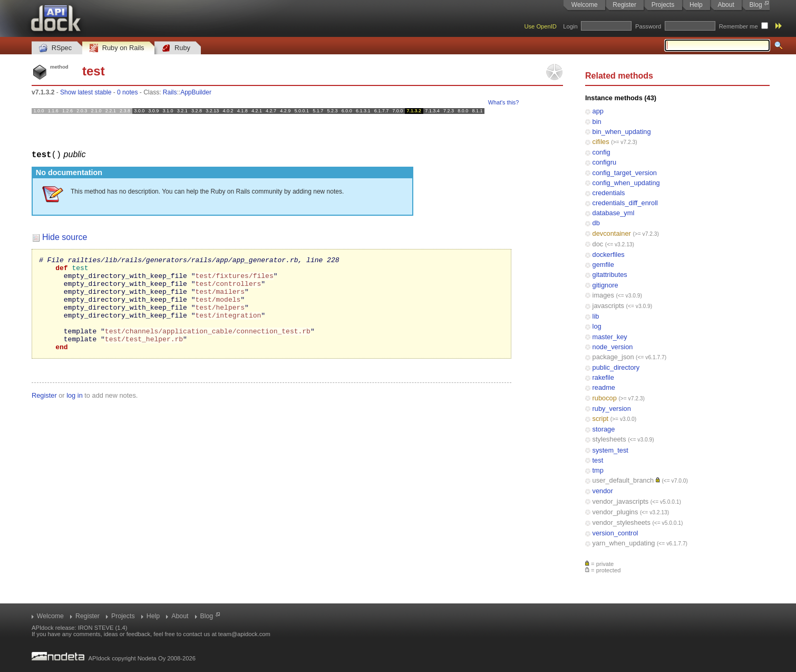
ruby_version (612, 408)
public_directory (616, 367)
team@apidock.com (244, 634)
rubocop (605, 398)
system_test (610, 450)
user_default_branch (623, 480)
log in (74, 414)
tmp (598, 470)
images (603, 295)
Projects (663, 4)
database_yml (614, 213)
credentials (609, 193)
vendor (603, 491)
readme (604, 387)
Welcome (584, 4)
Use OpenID (540, 26)
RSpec (55, 48)
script (601, 419)
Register (624, 4)
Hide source (64, 236)
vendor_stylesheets (622, 522)
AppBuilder (195, 92)
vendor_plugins (615, 512)
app (598, 111)
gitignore (605, 285)
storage (604, 429)
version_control (615, 533)
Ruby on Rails (117, 48)
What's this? (503, 102)
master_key (610, 337)
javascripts (608, 306)
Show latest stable (85, 92)
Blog (756, 4)
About (725, 4)
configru (605, 162)
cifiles (601, 142)
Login (570, 26)
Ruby (176, 48)
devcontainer (612, 233)
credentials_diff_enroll (625, 203)
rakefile (603, 377)
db (596, 223)
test (598, 460)
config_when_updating (626, 183)
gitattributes (610, 275)
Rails (170, 92)
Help (696, 4)
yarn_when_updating (624, 543)
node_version (613, 347)
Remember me (738, 26)
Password (648, 26)
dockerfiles (609, 254)
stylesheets (609, 439)
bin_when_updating (622, 132)
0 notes (127, 92)
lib (596, 316)
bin (597, 122)
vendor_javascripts (621, 501)
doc (598, 244)
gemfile (603, 264)
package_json (613, 357)
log (597, 326)
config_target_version (625, 173)
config (601, 152)
